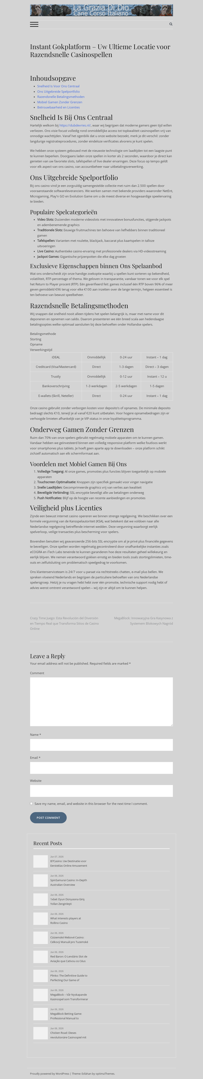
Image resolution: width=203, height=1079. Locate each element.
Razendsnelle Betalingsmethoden (61, 97)
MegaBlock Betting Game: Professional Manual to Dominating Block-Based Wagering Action (66, 1016)
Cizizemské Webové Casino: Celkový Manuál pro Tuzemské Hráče (69, 940)
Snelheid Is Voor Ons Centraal (58, 86)
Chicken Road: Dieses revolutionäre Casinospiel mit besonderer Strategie (68, 1035)
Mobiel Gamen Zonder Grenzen (59, 102)
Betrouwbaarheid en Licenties (58, 107)
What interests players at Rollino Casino (65, 920)
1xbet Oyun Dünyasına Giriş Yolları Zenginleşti (67, 901)
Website (35, 781)
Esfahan (86, 1073)
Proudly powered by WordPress (49, 1073)
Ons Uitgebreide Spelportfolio (58, 91)
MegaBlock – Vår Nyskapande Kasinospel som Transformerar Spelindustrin (69, 997)
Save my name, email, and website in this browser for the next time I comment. (91, 804)
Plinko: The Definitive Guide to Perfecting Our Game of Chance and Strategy (68, 978)
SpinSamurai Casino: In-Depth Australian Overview (68, 882)
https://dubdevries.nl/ (75, 125)
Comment (37, 673)
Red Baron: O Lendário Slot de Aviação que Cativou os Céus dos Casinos (68, 959)
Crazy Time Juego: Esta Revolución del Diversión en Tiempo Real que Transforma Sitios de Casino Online (64, 623)
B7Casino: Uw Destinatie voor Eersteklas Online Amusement (68, 863)
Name (35, 734)
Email (35, 757)
